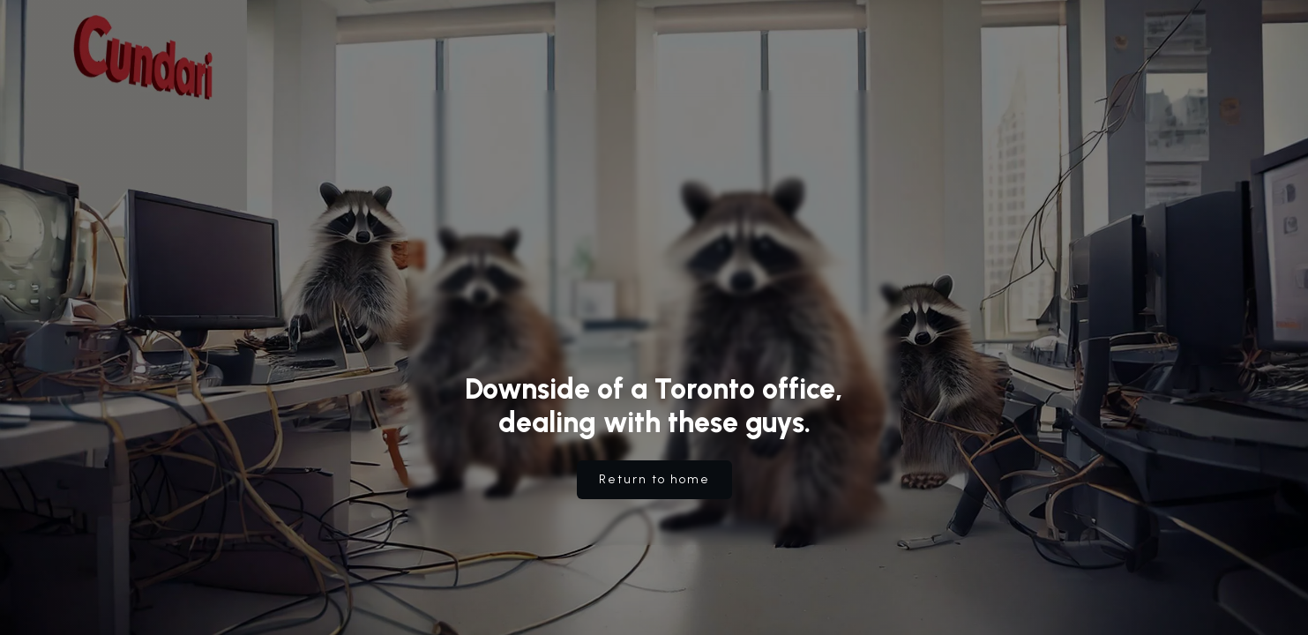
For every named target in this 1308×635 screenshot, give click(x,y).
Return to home (654, 479)
